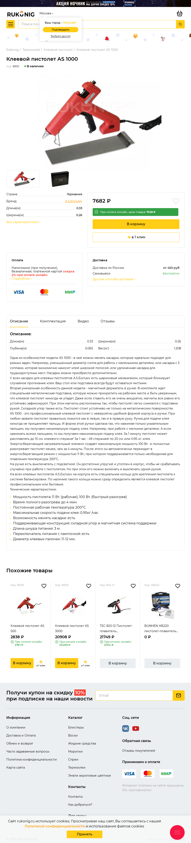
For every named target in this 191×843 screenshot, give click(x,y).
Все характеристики (23, 222)
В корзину (136, 224)
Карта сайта (15, 767)
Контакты (75, 797)
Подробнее (22, 278)
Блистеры (76, 727)
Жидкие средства (82, 743)
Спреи (73, 759)
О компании (15, 727)
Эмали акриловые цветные (89, 775)
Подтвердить (60, 29)
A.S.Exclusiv (73, 201)
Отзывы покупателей (138, 751)
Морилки (75, 751)
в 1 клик (136, 237)
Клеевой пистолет (58, 50)
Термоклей (31, 50)
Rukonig (12, 50)
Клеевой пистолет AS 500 (27, 628)
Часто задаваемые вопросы (27, 751)
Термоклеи (76, 767)
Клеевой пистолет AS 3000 (72, 628)
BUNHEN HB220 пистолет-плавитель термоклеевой (160, 629)
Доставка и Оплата (21, 735)
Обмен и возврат (19, 743)
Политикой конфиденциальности (55, 826)
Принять (84, 834)
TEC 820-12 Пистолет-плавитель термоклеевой (116, 629)
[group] (95, 122)
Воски (73, 735)
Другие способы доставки (114, 279)
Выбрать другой (60, 36)
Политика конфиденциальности (31, 759)
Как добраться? (80, 805)
